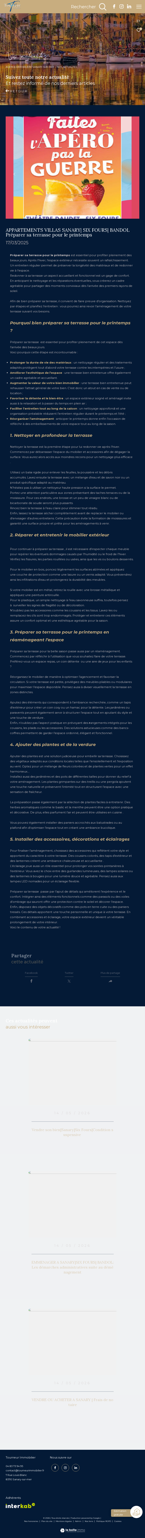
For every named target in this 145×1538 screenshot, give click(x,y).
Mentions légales (64, 1523)
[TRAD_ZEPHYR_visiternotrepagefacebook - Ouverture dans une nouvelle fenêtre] (114, 7)
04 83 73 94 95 (14, 1468)
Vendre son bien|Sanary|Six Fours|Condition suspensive (72, 1134)
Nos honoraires (31, 1523)
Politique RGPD (103, 1523)
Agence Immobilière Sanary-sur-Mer (30, 67)
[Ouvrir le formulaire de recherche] (89, 6)
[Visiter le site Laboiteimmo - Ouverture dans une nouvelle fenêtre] (72, 1530)
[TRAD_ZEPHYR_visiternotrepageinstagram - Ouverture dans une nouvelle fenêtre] (122, 7)
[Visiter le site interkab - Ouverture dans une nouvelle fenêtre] (20, 1507)
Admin (78, 1523)
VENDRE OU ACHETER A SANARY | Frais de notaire (72, 1404)
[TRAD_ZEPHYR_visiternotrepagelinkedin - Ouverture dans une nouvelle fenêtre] (129, 7)
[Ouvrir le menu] (139, 6)
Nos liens (89, 1523)
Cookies (117, 1523)
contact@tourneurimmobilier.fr (25, 1472)
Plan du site (47, 1523)
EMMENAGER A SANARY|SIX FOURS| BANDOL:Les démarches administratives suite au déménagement (73, 1269)
